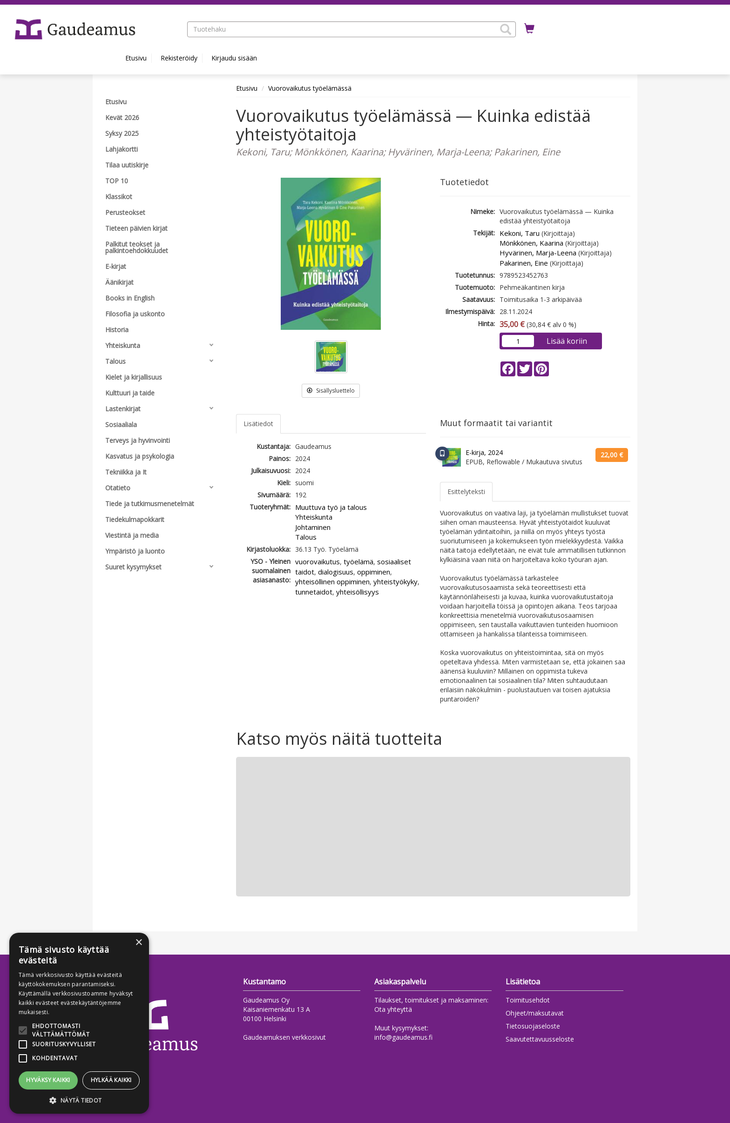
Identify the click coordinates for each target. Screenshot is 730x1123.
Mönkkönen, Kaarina (531, 242)
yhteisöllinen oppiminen (332, 581)
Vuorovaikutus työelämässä (309, 88)
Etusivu (136, 57)
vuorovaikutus (317, 561)
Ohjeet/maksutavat (535, 1013)
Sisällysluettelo (331, 390)
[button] (505, 29)
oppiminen (373, 571)
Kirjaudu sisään (234, 57)
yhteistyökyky (395, 581)
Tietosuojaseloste (533, 1026)
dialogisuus (335, 571)
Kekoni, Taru (520, 233)
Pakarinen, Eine (524, 262)
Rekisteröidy (179, 57)
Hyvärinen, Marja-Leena (538, 252)
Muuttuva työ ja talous (331, 507)
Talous (306, 536)
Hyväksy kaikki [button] (48, 1080)
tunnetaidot (313, 591)
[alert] (79, 1023)
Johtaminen (313, 527)
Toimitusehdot (528, 1000)
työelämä (358, 561)
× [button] (138, 942)
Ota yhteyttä (393, 1009)
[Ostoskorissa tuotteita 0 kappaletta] (529, 29)
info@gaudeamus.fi (403, 1037)
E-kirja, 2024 (484, 452)
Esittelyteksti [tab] (466, 491)
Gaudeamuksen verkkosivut (284, 1037)
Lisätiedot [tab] (258, 423)
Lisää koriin (567, 341)
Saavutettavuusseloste (540, 1039)
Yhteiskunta (313, 516)
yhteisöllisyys (357, 591)
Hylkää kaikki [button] (111, 1080)
